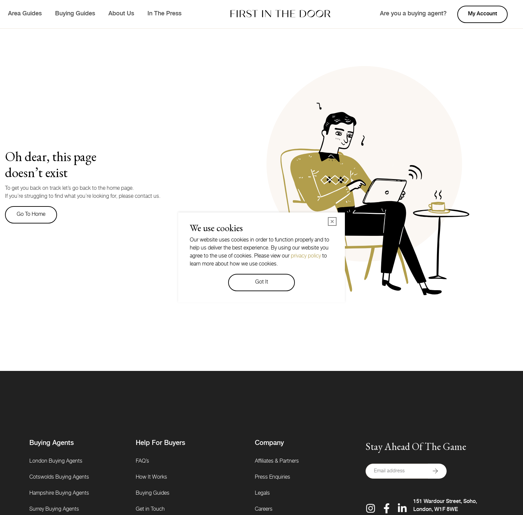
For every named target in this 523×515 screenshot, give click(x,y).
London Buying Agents (55, 461)
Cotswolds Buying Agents (59, 477)
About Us (121, 14)
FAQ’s (142, 461)
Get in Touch (150, 509)
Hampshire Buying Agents (59, 493)
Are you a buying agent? (413, 14)
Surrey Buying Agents (54, 509)
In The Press (164, 14)
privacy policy (306, 256)
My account (482, 14)
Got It (261, 282)
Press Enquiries (272, 477)
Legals (262, 493)
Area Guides (25, 14)
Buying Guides (75, 14)
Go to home (31, 214)
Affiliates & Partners (277, 461)
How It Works (151, 477)
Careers (264, 509)
